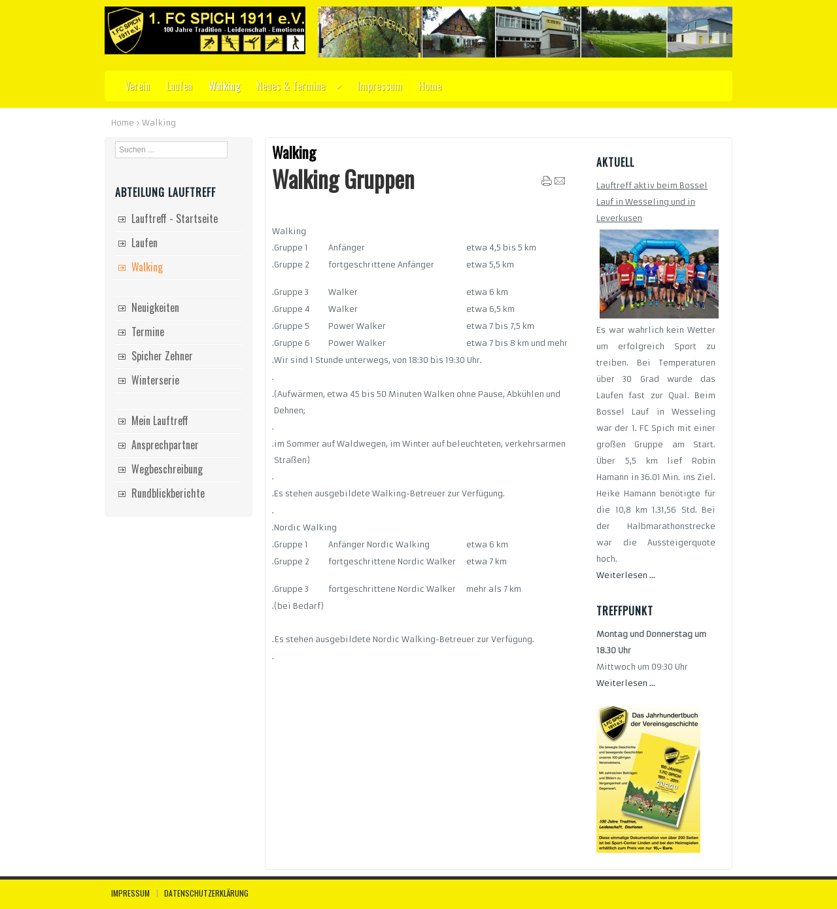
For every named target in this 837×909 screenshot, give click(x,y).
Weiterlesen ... (625, 575)
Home (122, 123)
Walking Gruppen (343, 179)
